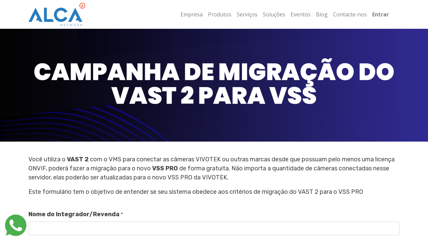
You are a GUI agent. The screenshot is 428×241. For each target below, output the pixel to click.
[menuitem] (191, 14)
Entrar (380, 14)
